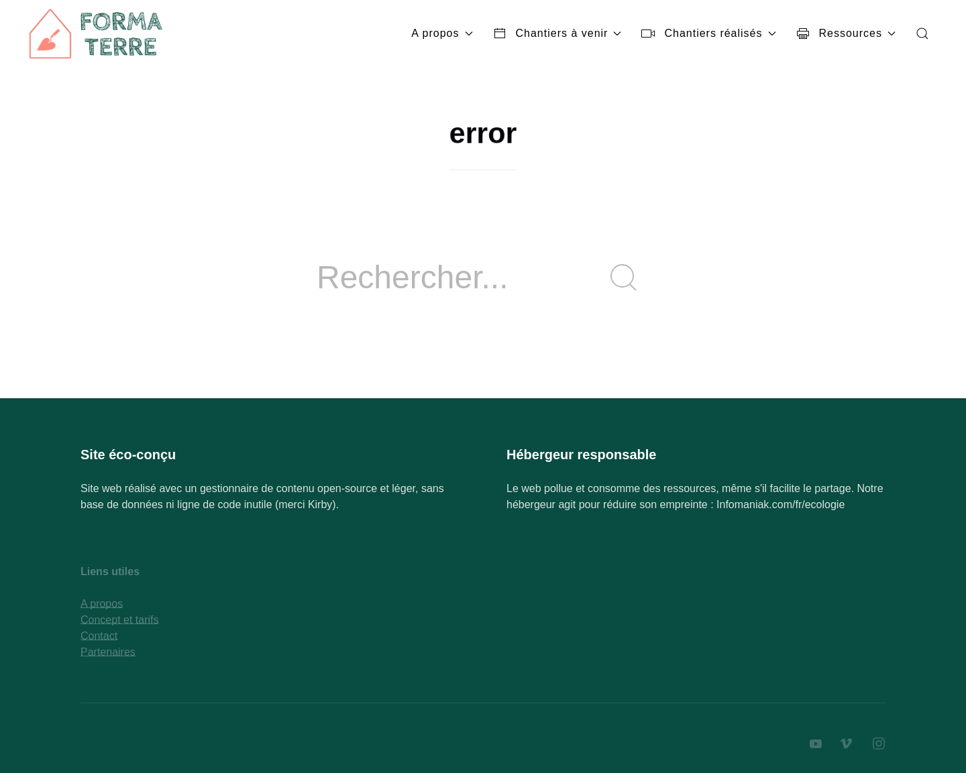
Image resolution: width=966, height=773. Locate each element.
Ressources (846, 33)
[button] (922, 33)
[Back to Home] (97, 33)
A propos (441, 33)
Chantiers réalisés (708, 33)
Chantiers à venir (557, 33)
